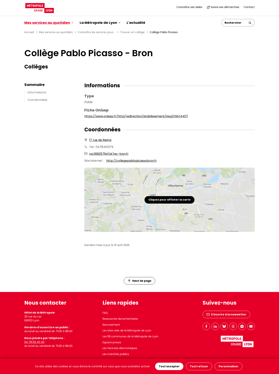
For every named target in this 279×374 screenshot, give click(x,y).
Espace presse (112, 342)
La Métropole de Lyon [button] (100, 22)
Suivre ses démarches (223, 7)
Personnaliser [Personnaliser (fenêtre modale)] (229, 366)
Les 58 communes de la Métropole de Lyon (130, 336)
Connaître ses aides (189, 7)
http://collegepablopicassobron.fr (131, 161)
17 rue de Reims (100, 140)
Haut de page (139, 281)
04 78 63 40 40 (34, 342)
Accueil (29, 32)
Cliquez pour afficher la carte (169, 200)
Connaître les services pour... (96, 32)
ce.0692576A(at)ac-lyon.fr (109, 154)
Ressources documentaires (120, 319)
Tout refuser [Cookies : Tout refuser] (199, 366)
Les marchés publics (116, 354)
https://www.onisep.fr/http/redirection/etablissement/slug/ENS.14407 (136, 116)
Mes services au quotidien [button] (48, 22)
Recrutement (111, 325)
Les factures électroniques (120, 348)
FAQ (105, 313)
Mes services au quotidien (56, 32)
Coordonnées (37, 100)
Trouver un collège (132, 32)
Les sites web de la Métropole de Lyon (127, 330)
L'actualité (136, 22)
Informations (36, 92)
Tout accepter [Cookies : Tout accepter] (169, 366)
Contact (249, 7)
